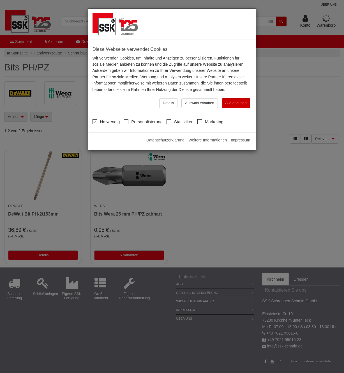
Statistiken (180, 121)
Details (168, 103)
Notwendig (106, 121)
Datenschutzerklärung (165, 140)
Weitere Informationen (207, 140)
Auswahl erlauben (199, 103)
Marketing (210, 121)
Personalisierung (143, 121)
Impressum (240, 140)
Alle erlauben (236, 103)
